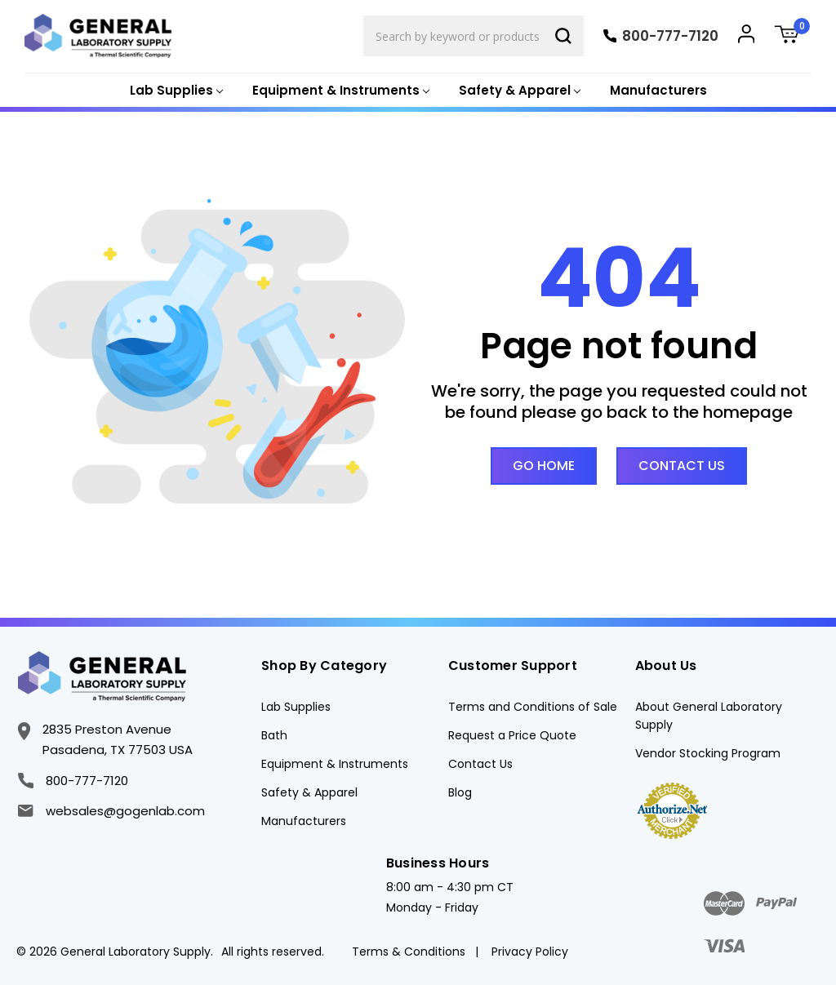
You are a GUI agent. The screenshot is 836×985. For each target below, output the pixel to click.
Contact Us (681, 465)
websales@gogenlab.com (111, 810)
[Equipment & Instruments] (339, 91)
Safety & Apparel (309, 792)
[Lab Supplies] (174, 91)
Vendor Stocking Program (707, 753)
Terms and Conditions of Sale (532, 707)
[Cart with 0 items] (793, 36)
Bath (274, 735)
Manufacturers (658, 90)
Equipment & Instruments (334, 764)
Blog (460, 792)
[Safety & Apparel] (518, 91)
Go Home (544, 465)
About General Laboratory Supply (708, 716)
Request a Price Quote (512, 735)
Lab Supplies (296, 707)
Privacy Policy (529, 951)
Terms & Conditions (408, 951)
